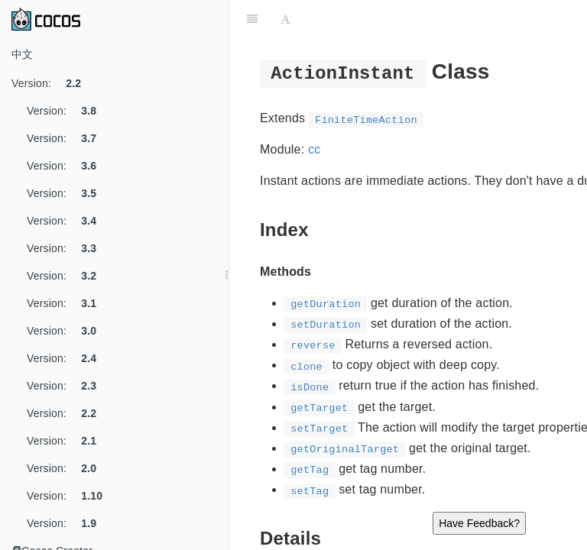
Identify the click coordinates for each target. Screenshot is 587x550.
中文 (22, 54)
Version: (51, 83)
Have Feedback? (479, 523)
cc (314, 149)
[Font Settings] (285, 19)
